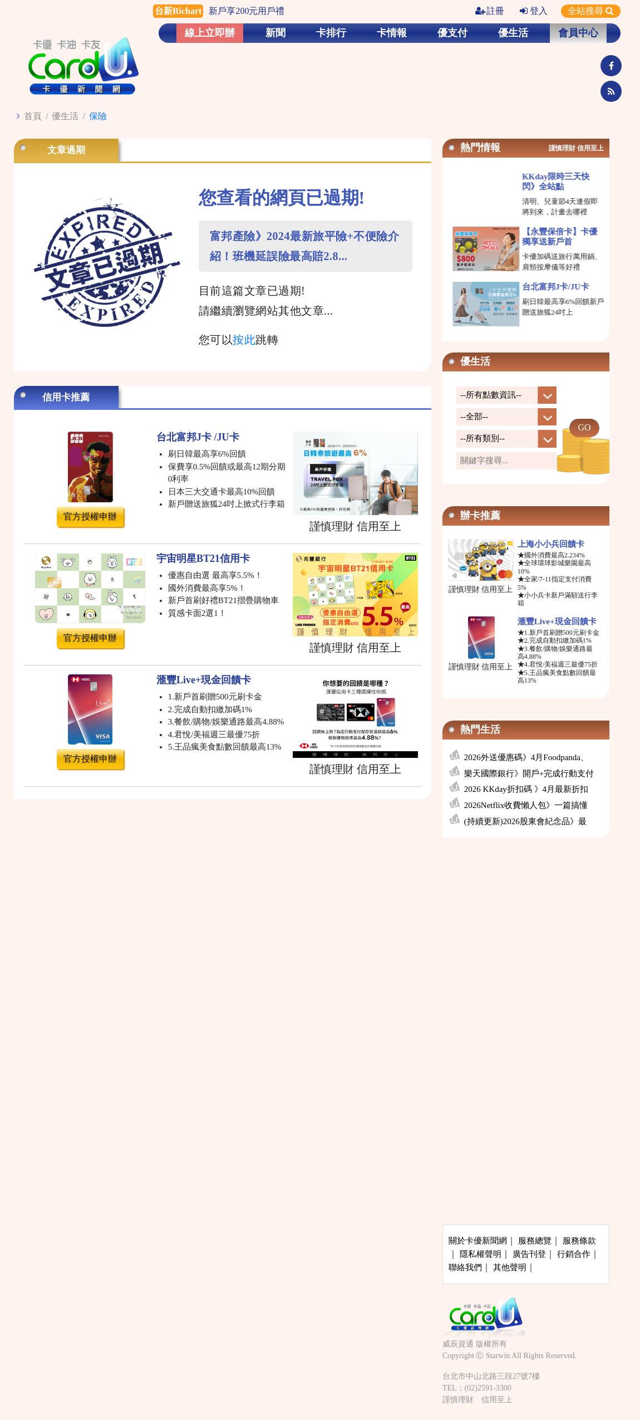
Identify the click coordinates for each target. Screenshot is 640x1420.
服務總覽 (535, 1240)
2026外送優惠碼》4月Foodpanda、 (526, 757)
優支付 (452, 32)
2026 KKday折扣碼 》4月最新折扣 (526, 789)
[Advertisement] (525, 929)
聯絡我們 (465, 1267)
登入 (534, 11)
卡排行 (331, 32)
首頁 (33, 116)
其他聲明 (509, 1267)
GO (584, 427)
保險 (98, 116)
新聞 (275, 32)
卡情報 (392, 32)
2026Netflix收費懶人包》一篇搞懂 (526, 805)
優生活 (513, 32)
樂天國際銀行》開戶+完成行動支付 (529, 773)
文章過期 (66, 150)
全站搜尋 (591, 11)
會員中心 (578, 32)
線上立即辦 (210, 32)
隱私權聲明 (480, 1254)
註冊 (489, 11)
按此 (244, 340)
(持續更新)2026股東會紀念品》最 (525, 821)
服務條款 (579, 1240)
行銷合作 (573, 1254)
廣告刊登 (529, 1254)
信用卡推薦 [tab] (66, 397)
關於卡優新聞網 (478, 1240)
